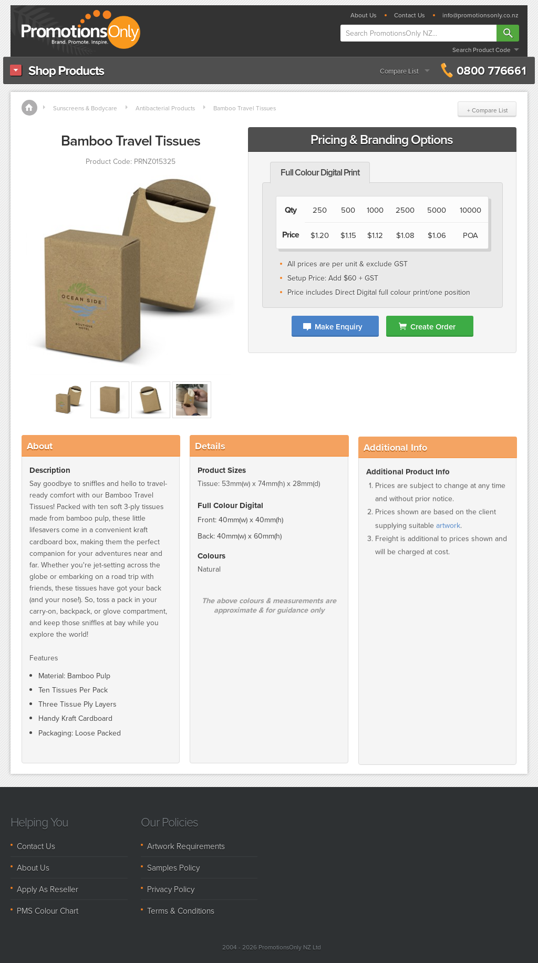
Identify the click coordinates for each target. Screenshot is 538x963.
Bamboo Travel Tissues (244, 107)
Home (29, 108)
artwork (448, 534)
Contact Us (409, 15)
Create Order (433, 326)
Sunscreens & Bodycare (85, 107)
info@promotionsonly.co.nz (480, 15)
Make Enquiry (338, 326)
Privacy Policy (170, 889)
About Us (363, 15)
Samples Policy (173, 867)
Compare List (399, 71)
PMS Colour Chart (47, 910)
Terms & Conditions (180, 910)
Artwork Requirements (186, 846)
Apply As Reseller (47, 889)
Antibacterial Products (165, 107)
